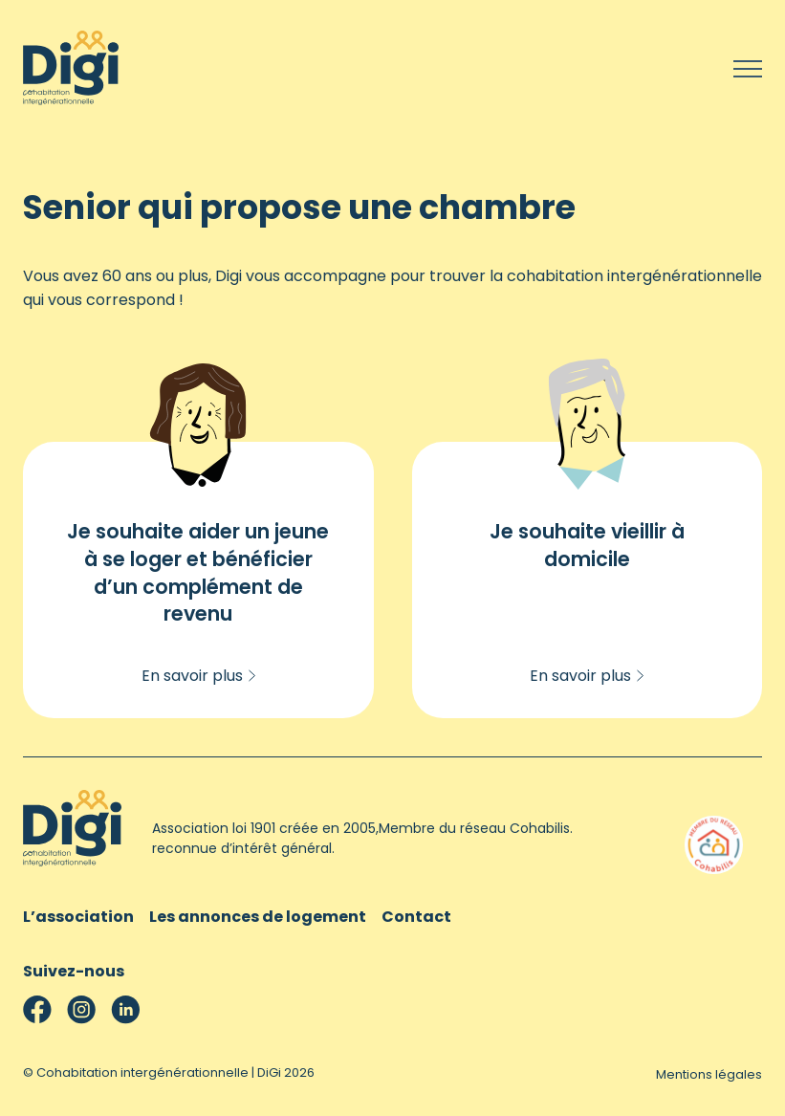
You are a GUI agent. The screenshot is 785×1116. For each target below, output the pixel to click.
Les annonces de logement (257, 917)
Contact (416, 917)
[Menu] (747, 71)
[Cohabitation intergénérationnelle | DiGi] (71, 100)
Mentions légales (709, 1074)
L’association (78, 917)
